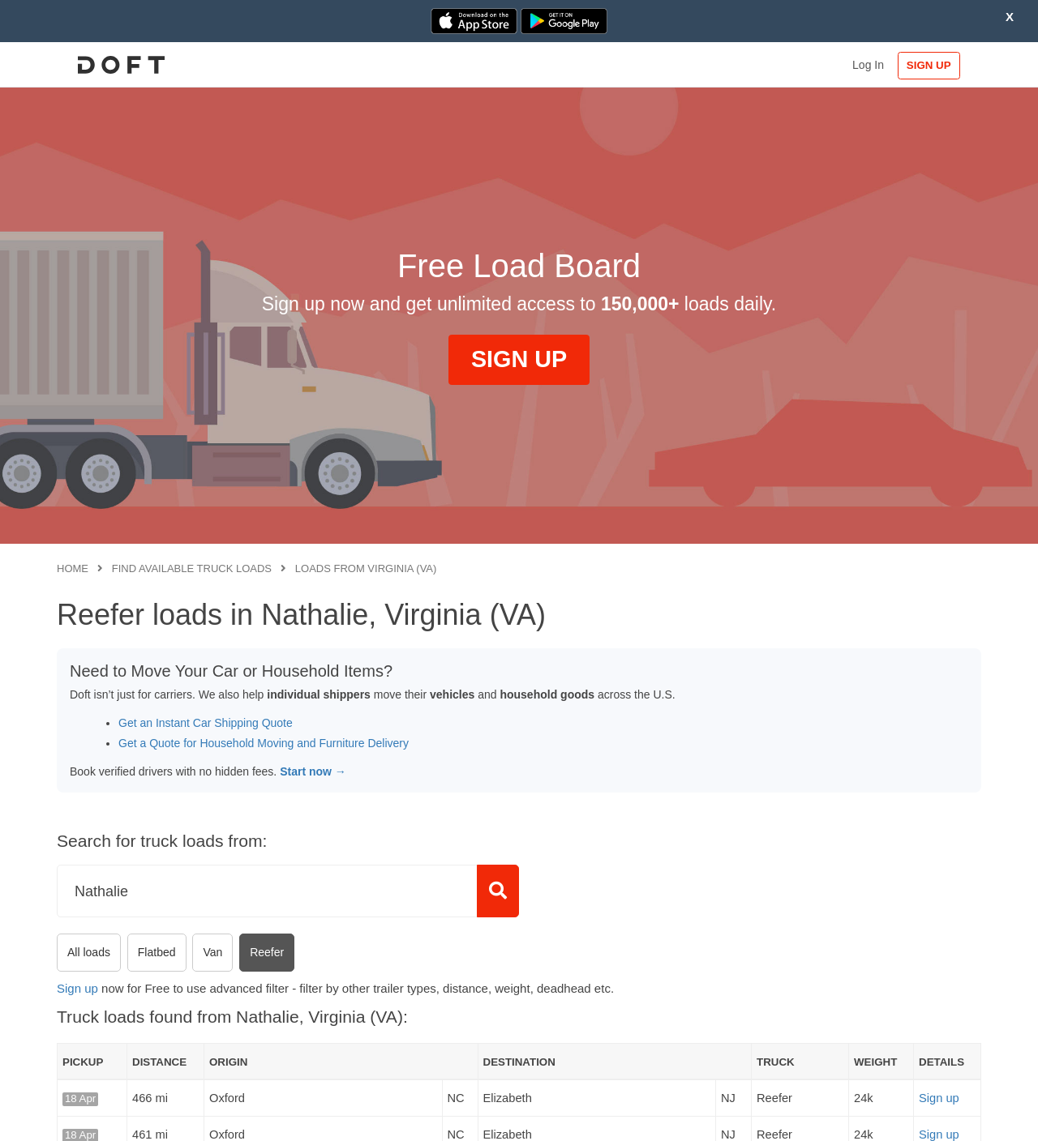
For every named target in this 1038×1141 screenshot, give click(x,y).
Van (212, 952)
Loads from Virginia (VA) (366, 568)
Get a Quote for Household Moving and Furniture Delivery (263, 743)
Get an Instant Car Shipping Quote (205, 722)
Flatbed (157, 952)
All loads (88, 952)
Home (72, 568)
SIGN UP (929, 65)
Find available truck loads (192, 568)
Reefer (267, 952)
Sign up (77, 988)
